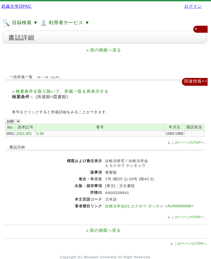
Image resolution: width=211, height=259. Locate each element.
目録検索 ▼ (20, 23)
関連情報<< (195, 81)
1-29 (40, 133)
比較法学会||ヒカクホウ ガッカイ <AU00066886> (149, 206)
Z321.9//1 (24, 133)
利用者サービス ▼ (64, 23)
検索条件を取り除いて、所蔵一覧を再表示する (62, 91)
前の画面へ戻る (105, 50)
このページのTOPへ (187, 142)
